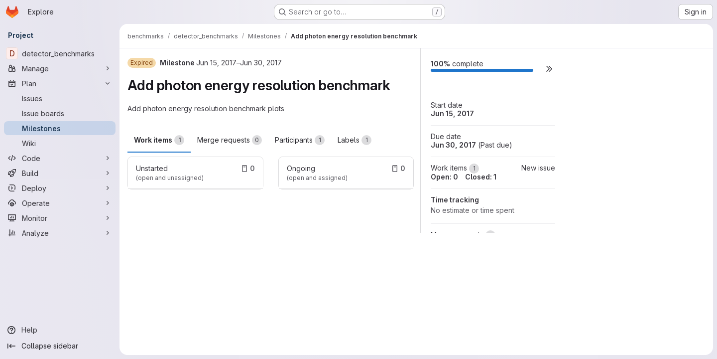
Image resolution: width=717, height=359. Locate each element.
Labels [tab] (354, 140)
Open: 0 (444, 177)
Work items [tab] (159, 140)
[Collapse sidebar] (60, 346)
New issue (538, 168)
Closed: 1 (480, 177)
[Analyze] (60, 233)
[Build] (60, 173)
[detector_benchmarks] (60, 53)
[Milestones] (60, 128)
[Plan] (60, 83)
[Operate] (60, 203)
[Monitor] (60, 218)
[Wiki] (60, 143)
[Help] (60, 330)
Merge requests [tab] (229, 140)
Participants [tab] (300, 140)
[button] (549, 68)
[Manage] (60, 68)
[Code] (60, 158)
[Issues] (60, 98)
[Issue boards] (60, 113)
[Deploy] (60, 188)
